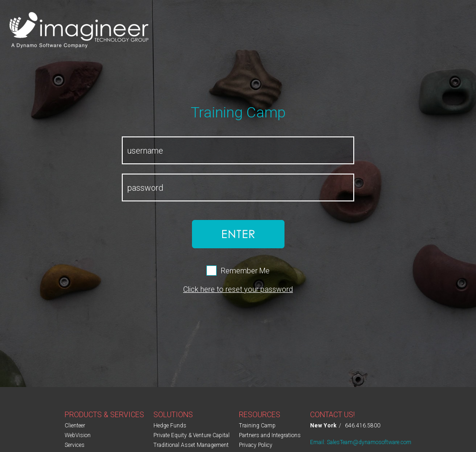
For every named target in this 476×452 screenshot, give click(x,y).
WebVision (78, 435)
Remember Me (245, 270)
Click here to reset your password (238, 289)
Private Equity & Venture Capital (191, 435)
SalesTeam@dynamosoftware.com (369, 442)
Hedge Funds (169, 425)
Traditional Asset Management (191, 445)
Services (75, 445)
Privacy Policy (255, 445)
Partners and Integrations (270, 435)
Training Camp (257, 425)
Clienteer (75, 425)
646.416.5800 (362, 425)
